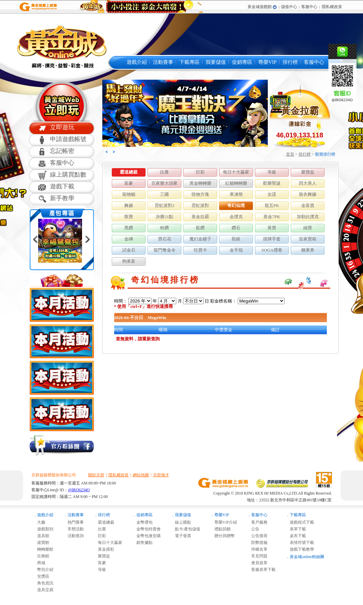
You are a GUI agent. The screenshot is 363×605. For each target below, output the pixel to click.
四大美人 (307, 183)
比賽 (164, 172)
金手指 (236, 250)
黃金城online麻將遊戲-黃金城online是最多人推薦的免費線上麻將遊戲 (61, 46)
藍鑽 (200, 227)
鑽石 (236, 227)
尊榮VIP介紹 (223, 522)
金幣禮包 (142, 522)
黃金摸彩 (104, 549)
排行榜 (290, 62)
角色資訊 (43, 583)
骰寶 (128, 216)
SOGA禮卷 (271, 250)
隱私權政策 (332, 6)
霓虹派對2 (165, 205)
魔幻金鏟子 (200, 238)
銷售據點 (142, 542)
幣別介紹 (43, 569)
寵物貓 (128, 194)
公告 (253, 529)
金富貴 (307, 205)
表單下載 (296, 529)
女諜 (271, 194)
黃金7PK (271, 216)
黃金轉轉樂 (200, 183)
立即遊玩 (62, 127)
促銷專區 (242, 62)
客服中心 (309, 6)
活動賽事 (163, 62)
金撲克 (236, 216)
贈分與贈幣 (222, 535)
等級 (271, 172)
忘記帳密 (62, 151)
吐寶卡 (200, 250)
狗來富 (128, 261)
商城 (39, 562)
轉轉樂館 (43, 549)
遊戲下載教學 (300, 549)
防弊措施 (257, 542)
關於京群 (96, 475)
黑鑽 (128, 227)
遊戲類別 (43, 529)
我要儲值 (216, 62)
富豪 (128, 183)
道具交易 (43, 589)
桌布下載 (296, 535)
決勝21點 (164, 216)
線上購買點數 (68, 174)
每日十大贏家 (236, 172)
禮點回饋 (220, 529)
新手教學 (62, 198)
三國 (164, 194)
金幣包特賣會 (146, 529)
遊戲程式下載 (300, 522)
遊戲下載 (62, 186)
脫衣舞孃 (307, 194)
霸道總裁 (128, 172)
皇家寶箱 (307, 238)
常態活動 (73, 529)
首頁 (290, 154)
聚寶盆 (307, 172)
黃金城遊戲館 (260, 6)
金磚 (128, 238)
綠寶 (307, 227)
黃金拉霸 (200, 216)
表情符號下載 (300, 542)
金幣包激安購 (146, 535)
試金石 (128, 250)
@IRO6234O (78, 490)
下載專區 (189, 62)
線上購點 (181, 522)
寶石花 (164, 238)
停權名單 (257, 549)
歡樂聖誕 (272, 183)
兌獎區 (41, 576)
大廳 (39, 522)
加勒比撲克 (308, 216)
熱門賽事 (73, 522)
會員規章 (257, 562)
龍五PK (272, 205)
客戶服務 (257, 522)
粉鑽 (164, 227)
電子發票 (181, 535)
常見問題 (257, 556)
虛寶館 (41, 542)
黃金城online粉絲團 (307, 556)
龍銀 (236, 238)
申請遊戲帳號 (68, 139)
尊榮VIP (267, 62)
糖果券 (307, 250)
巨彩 (200, 172)
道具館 (41, 535)
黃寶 (271, 227)
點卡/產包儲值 (185, 529)
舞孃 (128, 205)
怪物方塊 (200, 194)
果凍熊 (236, 194)
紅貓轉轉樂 (236, 183)
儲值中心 (289, 6)
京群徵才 (161, 475)
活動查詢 (73, 535)
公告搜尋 (257, 535)
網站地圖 (141, 475)
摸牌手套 (272, 238)
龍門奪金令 (165, 250)
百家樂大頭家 (164, 183)
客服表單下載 (261, 569)
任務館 (41, 556)
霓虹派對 (200, 205)
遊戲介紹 (137, 62)
